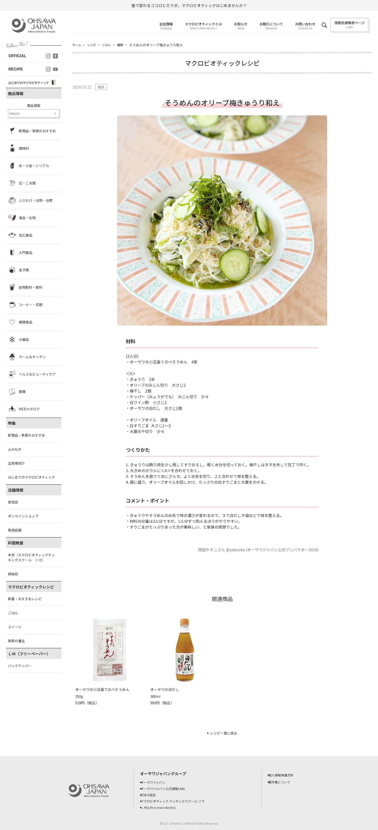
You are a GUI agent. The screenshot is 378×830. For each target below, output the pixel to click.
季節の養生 (16, 640)
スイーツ (14, 626)
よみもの (14, 449)
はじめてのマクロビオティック (31, 477)
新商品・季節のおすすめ (26, 435)
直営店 (13, 502)
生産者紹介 (16, 463)
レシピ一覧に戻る (223, 733)
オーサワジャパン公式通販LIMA (167, 788)
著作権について (282, 782)
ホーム (77, 44)
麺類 (125, 44)
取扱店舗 (14, 530)
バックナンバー (20, 665)
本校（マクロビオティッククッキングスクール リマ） (31, 557)
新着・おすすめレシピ (25, 598)
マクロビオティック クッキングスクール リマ (177, 801)
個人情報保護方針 (284, 775)
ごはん (13, 612)
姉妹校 (13, 574)
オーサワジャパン (156, 782)
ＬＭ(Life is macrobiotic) (162, 807)
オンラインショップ (23, 516)
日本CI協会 (151, 794)
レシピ (94, 44)
